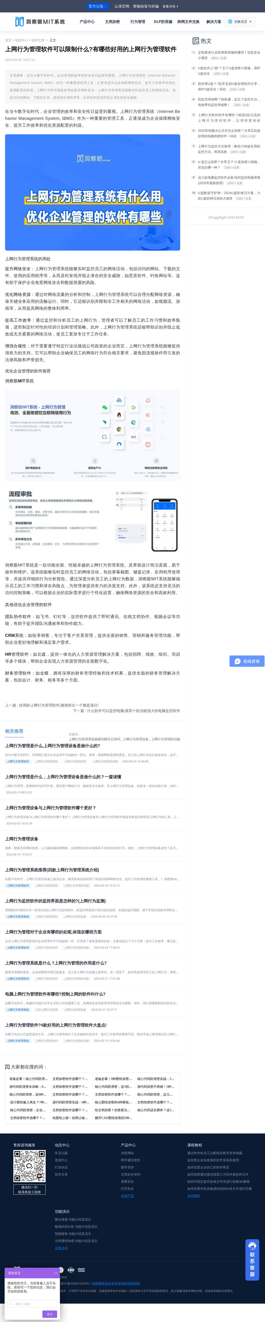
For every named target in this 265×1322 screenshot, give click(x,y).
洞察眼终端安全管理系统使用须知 (116, 1283)
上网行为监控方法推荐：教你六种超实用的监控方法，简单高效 (229, 149)
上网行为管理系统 (46, 761)
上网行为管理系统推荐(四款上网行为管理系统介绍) (52, 870)
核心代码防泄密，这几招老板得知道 (163, 1094)
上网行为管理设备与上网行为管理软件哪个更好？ (50, 808)
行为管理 (137, 21)
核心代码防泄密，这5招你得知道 (118, 1086)
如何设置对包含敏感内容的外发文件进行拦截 (219, 1188)
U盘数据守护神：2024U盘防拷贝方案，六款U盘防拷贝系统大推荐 (229, 196)
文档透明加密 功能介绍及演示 (76, 1241)
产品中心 (87, 21)
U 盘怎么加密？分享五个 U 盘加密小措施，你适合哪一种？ (229, 165)
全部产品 (127, 1195)
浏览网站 (127, 1153)
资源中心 (61, 1160)
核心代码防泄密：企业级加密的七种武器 (39, 1110)
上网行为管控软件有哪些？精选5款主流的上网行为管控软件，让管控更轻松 (229, 118)
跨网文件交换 (188, 21)
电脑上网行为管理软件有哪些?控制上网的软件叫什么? (55, 994)
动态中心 (21, 40)
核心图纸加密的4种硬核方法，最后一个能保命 (128, 1102)
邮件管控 (127, 1167)
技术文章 (38, 40)
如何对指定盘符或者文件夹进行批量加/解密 (218, 1181)
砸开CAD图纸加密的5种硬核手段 (118, 1118)
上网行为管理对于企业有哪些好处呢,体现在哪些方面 (53, 932)
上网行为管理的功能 (105, 761)
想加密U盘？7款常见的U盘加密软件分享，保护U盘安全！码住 (229, 87)
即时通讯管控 (130, 1160)
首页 (8, 40)
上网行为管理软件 (18, 761)
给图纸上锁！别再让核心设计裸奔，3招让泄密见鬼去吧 (92, 1118)
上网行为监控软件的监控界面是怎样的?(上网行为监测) (55, 901)
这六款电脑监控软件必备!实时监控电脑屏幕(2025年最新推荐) (229, 180)
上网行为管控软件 (75, 761)
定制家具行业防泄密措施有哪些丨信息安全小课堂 (229, 55)
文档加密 (112, 21)
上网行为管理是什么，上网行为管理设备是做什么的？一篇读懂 (63, 777)
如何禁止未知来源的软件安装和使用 (213, 1160)
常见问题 (61, 1153)
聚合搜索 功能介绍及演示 (73, 1219)
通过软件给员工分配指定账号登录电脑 (214, 1153)
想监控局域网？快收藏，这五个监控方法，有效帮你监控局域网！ (229, 102)
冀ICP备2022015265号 (74, 1283)
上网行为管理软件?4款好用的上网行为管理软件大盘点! (56, 1025)
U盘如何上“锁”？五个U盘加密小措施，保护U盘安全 (229, 71)
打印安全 (127, 1188)
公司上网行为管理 (46, 1010)
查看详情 (168, 6)
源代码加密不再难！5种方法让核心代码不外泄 (170, 1086)
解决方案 (213, 21)
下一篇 (126, 710)
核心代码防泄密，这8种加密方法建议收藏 (39, 1094)
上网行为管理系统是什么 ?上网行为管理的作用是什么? (56, 963)
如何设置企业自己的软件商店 (208, 1167)
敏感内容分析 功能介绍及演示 (76, 1226)
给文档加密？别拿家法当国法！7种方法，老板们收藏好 (134, 1110)
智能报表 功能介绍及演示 (73, 1233)
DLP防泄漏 (163, 21)
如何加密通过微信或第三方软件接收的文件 (218, 1174)
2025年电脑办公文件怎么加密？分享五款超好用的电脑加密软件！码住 (229, 133)
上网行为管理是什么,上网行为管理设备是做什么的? (52, 746)
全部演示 (61, 1248)
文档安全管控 (130, 1174)
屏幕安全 (127, 1181)
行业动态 (61, 1167)
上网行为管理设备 (21, 839)
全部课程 (193, 1195)
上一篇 (51, 705)
